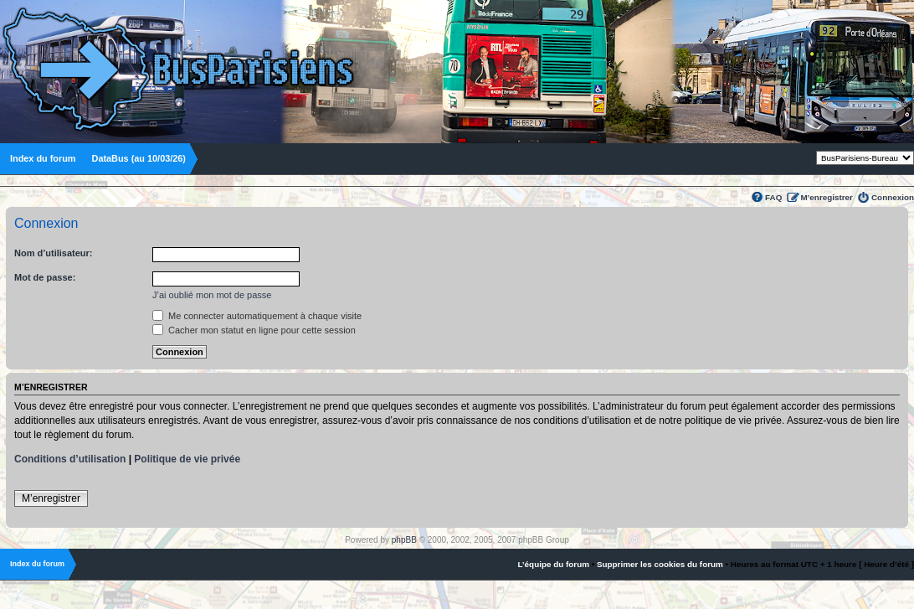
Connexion (892, 197)
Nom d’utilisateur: (53, 253)
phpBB (404, 539)
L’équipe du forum (553, 564)
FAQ (773, 197)
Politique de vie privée (187, 459)
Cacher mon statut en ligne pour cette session (254, 330)
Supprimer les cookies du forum (660, 564)
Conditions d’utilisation (70, 459)
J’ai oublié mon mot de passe (211, 295)
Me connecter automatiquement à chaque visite (257, 316)
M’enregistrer (826, 197)
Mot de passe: (44, 277)
